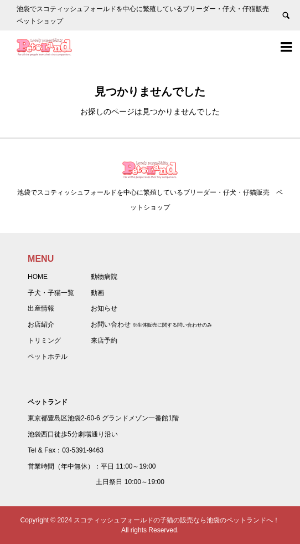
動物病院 (104, 277)
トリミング (44, 340)
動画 (97, 293)
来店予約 (104, 340)
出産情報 (41, 308)
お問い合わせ (111, 324)
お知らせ (104, 308)
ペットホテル (48, 356)
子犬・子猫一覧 (51, 293)
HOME (38, 277)
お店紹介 (41, 324)
